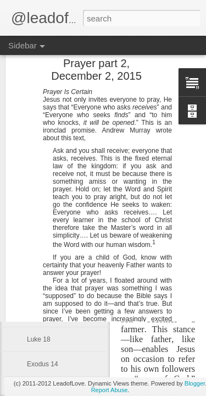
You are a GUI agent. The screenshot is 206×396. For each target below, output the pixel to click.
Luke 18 (39, 339)
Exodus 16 (42, 314)
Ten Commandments (57, 215)
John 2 (37, 141)
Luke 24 (39, 191)
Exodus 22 (42, 166)
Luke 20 (39, 290)
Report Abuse (109, 390)
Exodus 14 (42, 364)
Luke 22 (39, 240)
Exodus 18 (42, 265)
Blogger (195, 383)
